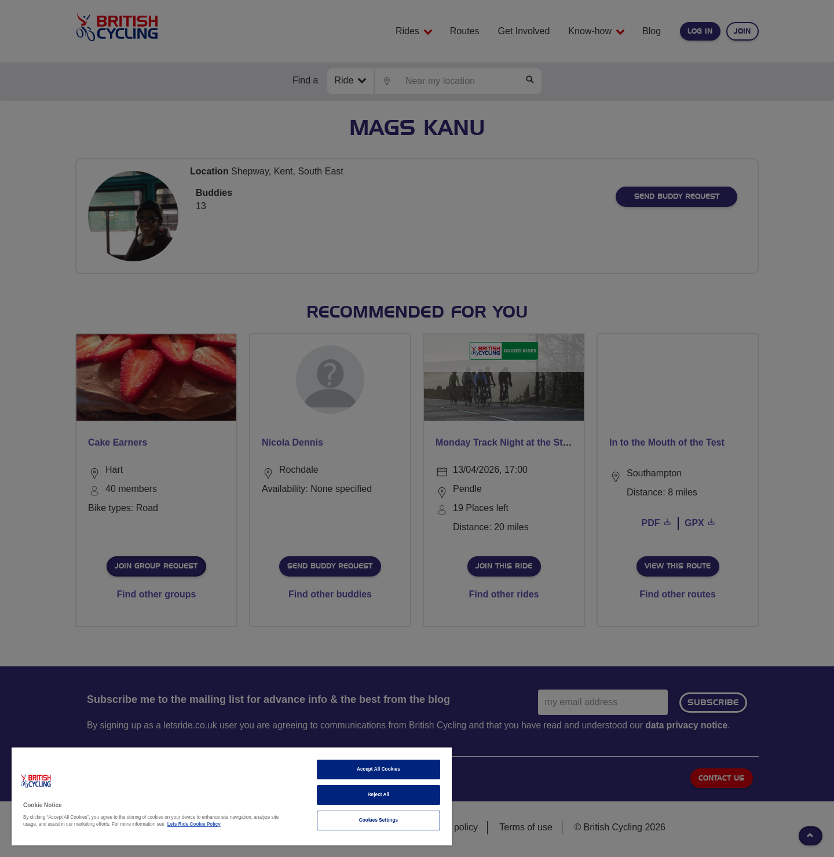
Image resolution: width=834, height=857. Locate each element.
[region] (232, 796)
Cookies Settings (378, 820)
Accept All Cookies (378, 769)
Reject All (379, 794)
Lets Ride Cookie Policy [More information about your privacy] (194, 824)
